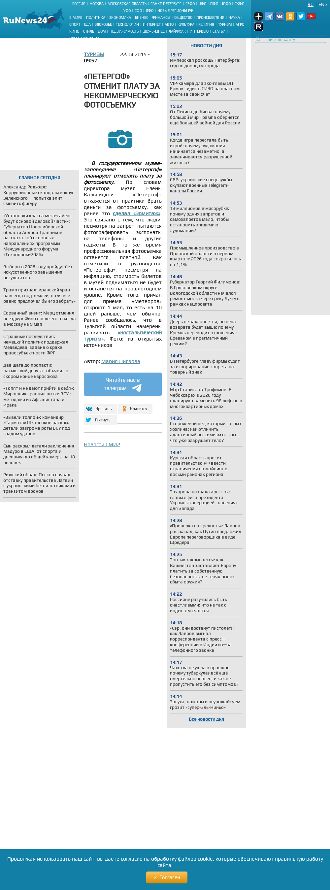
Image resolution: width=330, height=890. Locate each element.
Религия (206, 24)
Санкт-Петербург (166, 4)
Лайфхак (177, 31)
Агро (240, 24)
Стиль (88, 31)
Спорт (74, 24)
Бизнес (141, 17)
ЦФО (202, 4)
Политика (95, 17)
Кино (74, 31)
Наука (234, 17)
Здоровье (103, 24)
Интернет (152, 24)
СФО (138, 11)
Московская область (127, 4)
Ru (311, 4)
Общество (183, 17)
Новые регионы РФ (175, 11)
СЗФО (190, 4)
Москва (96, 4)
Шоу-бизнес (154, 31)
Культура (186, 24)
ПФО (214, 4)
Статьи (219, 31)
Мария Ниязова (120, 361)
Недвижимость (124, 31)
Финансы (161, 17)
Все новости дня (206, 719)
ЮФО (226, 4)
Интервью (199, 31)
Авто (169, 24)
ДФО (149, 11)
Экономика (120, 17)
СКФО (239, 4)
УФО (127, 11)
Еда (87, 24)
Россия (78, 4)
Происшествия (210, 17)
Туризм (225, 24)
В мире (75, 17)
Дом (102, 31)
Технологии (127, 24)
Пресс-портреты (84, 38)
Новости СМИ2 (102, 444)
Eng (322, 4)
